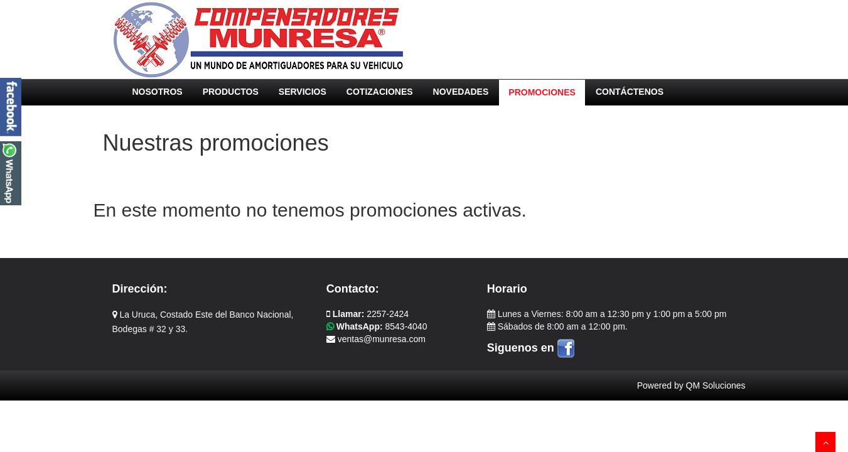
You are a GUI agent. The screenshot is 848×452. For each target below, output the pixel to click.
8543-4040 (376, 326)
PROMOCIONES (542, 92)
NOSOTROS (157, 92)
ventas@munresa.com (376, 339)
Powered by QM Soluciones (691, 385)
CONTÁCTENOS (629, 92)
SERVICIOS (302, 92)
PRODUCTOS (231, 92)
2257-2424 (367, 314)
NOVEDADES (461, 92)
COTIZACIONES (379, 92)
